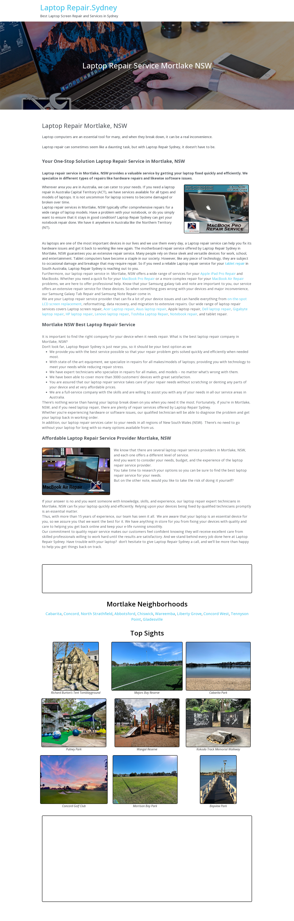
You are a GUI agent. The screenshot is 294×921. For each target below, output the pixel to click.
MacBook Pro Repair (138, 278)
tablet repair (235, 263)
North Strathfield (96, 613)
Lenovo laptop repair (112, 314)
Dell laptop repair (216, 309)
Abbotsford (124, 613)
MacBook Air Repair (228, 278)
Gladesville (152, 619)
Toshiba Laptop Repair (149, 314)
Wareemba (165, 613)
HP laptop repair (79, 314)
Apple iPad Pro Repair (218, 273)
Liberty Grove (189, 613)
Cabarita (54, 613)
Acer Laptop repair (119, 309)
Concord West (215, 613)
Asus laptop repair (151, 309)
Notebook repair (183, 314)
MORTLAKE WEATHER (147, 579)
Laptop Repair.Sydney (78, 7)
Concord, (72, 613)
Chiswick (145, 613)
